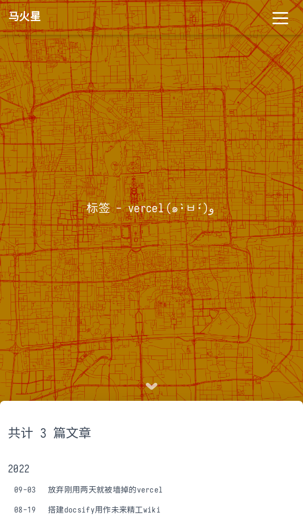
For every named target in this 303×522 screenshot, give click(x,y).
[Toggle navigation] (280, 17)
